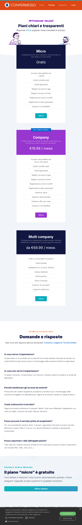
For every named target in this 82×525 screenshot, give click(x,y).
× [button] (80, 509)
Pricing (55, 5)
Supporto (66, 5)
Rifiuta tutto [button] (67, 518)
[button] (28, 521)
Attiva (41, 116)
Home (44, 5)
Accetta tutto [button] (67, 513)
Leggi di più (36, 514)
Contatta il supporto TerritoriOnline (60, 343)
